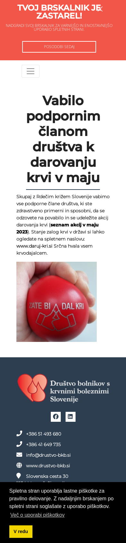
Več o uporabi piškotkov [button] (37, 515)
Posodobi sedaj (59, 46)
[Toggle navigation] (31, 71)
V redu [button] (21, 531)
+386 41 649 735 (38, 444)
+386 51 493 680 (38, 433)
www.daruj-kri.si (34, 246)
